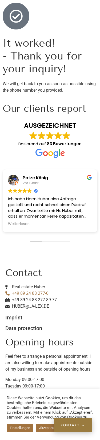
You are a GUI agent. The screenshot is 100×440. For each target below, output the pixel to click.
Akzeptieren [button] (48, 428)
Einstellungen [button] (20, 428)
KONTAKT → (73, 425)
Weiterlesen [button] (19, 224)
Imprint (13, 317)
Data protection (23, 328)
